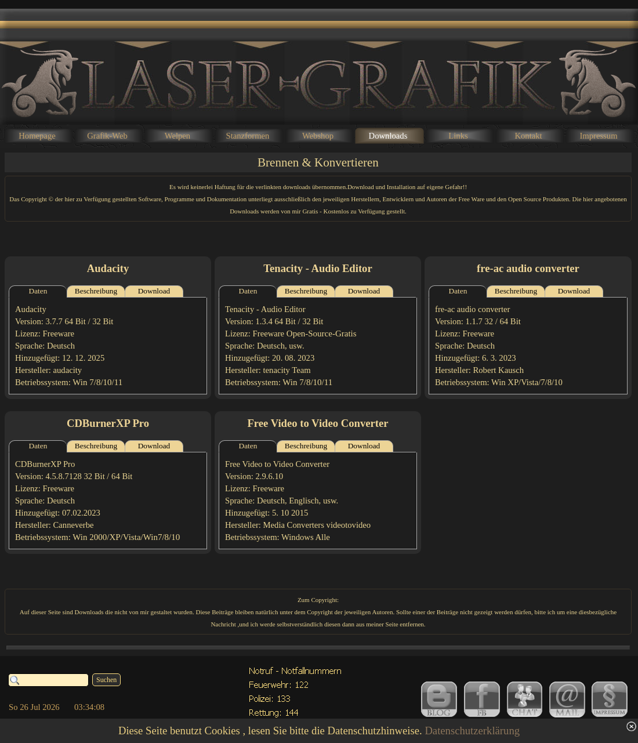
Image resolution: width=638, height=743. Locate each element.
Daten (38, 291)
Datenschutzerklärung (472, 730)
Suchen (106, 680)
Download (154, 291)
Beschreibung (96, 291)
